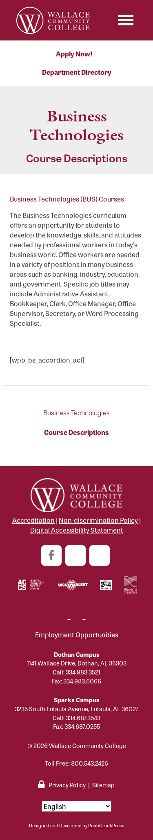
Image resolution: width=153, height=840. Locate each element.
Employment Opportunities (76, 634)
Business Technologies (76, 412)
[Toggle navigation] (126, 20)
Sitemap (103, 784)
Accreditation (33, 520)
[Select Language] (76, 806)
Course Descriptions (76, 432)
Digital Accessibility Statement (76, 530)
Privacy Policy (67, 784)
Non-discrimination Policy (98, 520)
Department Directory (76, 72)
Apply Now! (74, 53)
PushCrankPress (106, 825)
